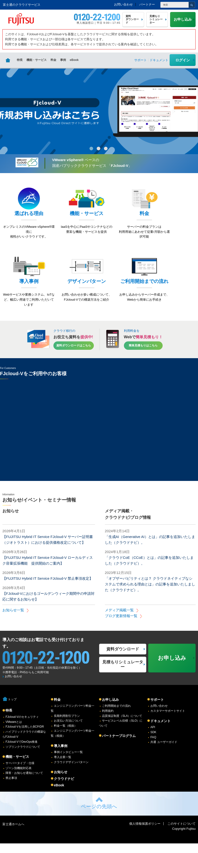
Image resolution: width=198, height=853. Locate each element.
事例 (63, 60)
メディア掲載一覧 (119, 620)
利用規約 (108, 720)
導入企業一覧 (62, 766)
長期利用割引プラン (67, 725)
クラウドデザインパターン (71, 771)
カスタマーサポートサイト (167, 720)
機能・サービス (36, 60)
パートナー (147, 4)
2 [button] (98, 148)
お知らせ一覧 (13, 620)
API (152, 736)
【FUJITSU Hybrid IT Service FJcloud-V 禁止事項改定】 (47, 588)
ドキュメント (160, 730)
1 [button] (91, 148)
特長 (20, 60)
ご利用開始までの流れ (116, 715)
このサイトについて (181, 833)
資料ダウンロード (122, 658)
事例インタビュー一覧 (68, 761)
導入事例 (60, 755)
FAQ (153, 746)
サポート (157, 709)
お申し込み (110, 709)
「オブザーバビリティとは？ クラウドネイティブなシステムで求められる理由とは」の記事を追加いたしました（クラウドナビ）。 (150, 594)
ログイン (182, 60)
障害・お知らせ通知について (24, 782)
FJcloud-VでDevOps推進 (22, 751)
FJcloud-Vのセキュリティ (22, 726)
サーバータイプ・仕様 (20, 772)
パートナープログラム (119, 745)
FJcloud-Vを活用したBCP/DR (25, 736)
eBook (74, 60)
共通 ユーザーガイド (163, 751)
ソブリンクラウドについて (23, 756)
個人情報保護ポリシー (144, 833)
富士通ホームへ (13, 833)
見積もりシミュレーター (122, 674)
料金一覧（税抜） (65, 735)
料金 (53, 60)
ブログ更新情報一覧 (121, 625)
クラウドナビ (64, 788)
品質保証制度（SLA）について (122, 725)
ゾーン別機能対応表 (19, 777)
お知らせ (60, 781)
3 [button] (106, 148)
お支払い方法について (68, 730)
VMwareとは (14, 731)
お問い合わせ (123, 4)
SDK (153, 741)
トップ (12, 709)
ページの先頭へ (99, 816)
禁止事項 (11, 787)
